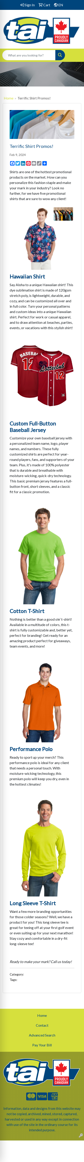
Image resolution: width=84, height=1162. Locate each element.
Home (8, 98)
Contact (42, 1025)
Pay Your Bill (42, 1045)
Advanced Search (42, 1035)
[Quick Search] (29, 55)
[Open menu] (75, 55)
